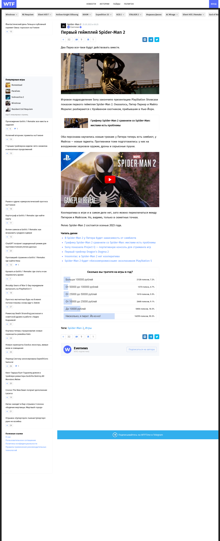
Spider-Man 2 (74, 24)
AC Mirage (172, 14)
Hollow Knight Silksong (67, 14)
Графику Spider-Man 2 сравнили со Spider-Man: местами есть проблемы (110, 242)
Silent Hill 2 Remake (194, 14)
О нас (8, 437)
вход (214, 4)
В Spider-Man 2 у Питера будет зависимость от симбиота (100, 238)
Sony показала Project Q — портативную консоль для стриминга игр (108, 247)
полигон (129, 4)
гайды (116, 4)
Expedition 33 (104, 14)
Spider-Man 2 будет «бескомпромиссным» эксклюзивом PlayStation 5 (108, 260)
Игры (88, 328)
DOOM (87, 14)
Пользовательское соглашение (21, 440)
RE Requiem (27, 14)
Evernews (81, 348)
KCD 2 (120, 14)
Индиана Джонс (154, 14)
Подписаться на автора (142, 349)
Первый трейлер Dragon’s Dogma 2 (87, 251)
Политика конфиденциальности (21, 443)
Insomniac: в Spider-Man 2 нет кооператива (92, 256)
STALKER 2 (135, 14)
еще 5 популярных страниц (17, 115)
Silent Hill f (45, 14)
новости (91, 4)
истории (104, 4)
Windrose (12, 14)
